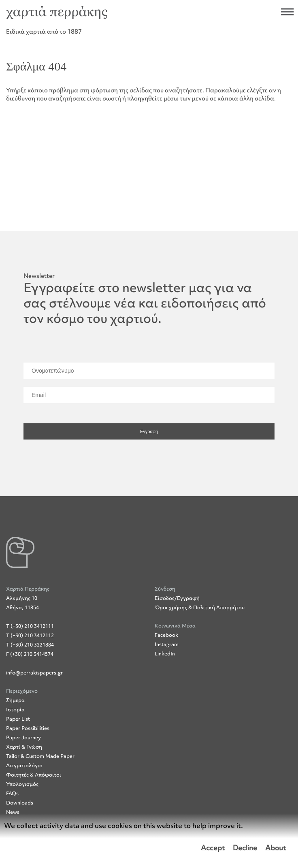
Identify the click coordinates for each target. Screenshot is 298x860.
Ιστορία (15, 709)
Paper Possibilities (27, 728)
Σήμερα (15, 700)
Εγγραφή (149, 431)
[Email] (149, 395)
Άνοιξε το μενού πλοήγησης (287, 11)
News (12, 812)
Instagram (167, 644)
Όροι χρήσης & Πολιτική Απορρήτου (200, 607)
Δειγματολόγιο (24, 765)
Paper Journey (23, 737)
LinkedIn (165, 653)
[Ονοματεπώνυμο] (149, 371)
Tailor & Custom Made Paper (40, 756)
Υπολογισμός (22, 784)
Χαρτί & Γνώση (24, 746)
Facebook (166, 635)
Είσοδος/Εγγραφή (177, 598)
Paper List (18, 718)
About (275, 848)
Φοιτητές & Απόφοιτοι (33, 774)
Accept (213, 848)
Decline (245, 848)
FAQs (12, 793)
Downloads (19, 802)
